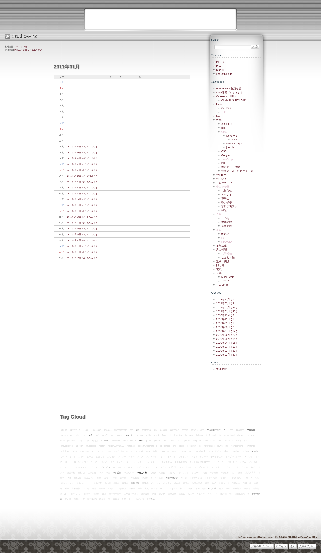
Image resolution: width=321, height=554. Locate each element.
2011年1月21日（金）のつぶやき (82, 199)
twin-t (148, 451)
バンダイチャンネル (237, 462)
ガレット (249, 456)
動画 (240, 472)
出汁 (234, 472)
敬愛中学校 (197, 483)
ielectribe (116, 441)
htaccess (105, 441)
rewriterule (250, 446)
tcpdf (116, 451)
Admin (214, 362)
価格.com (196, 472)
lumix (212, 441)
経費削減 (237, 488)
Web (219, 119)
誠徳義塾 (145, 494)
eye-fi (156, 435)
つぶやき (221, 178)
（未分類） (222, 285)
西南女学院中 (115, 494)
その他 (225, 218)
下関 (101, 472)
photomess (165, 446)
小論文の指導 (211, 478)
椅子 (67, 488)
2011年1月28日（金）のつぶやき (82, 240)
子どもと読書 (156, 478)
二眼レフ (172, 472)
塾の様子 (226, 202)
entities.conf (116, 435)
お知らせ (226, 190)
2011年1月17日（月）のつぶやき (82, 176)
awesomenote (120, 430)
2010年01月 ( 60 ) (226, 354)
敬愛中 (186, 483)
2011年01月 (21, 46)
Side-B (26, 50)
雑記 (224, 210)
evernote (129, 435)
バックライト (219, 462)
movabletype (67, 446)
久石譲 (153, 472)
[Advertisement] (160, 19)
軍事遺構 (172, 494)
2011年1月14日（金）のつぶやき (82, 158)
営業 (115, 478)
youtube (255, 451)
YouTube (221, 175)
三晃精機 (71, 472)
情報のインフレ (83, 483)
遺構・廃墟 (222, 261)
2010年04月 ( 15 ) (226, 342)
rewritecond (222, 446)
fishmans (189, 435)
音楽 (219, 273)
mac (220, 441)
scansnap (84, 451)
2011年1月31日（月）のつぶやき (82, 258)
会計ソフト (184, 472)
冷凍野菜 (214, 472)
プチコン (93, 467)
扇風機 (116, 483)
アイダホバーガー (126, 456)
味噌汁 (107, 478)
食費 (124, 499)
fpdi (214, 435)
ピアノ (225, 281)
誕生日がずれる (131, 494)
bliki (137, 430)
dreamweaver (67, 435)
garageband (229, 435)
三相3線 (81, 472)
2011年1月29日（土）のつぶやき (82, 246)
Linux (219, 104)
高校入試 (140, 499)
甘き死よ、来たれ (177, 488)
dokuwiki (251, 430)
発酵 (190, 488)
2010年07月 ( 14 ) (226, 331)
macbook (229, 441)
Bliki (223, 127)
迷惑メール (213, 494)
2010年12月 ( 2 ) (226, 315)
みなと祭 (111, 456)
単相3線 (77, 478)
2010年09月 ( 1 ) (226, 323)
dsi (77, 435)
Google (225, 155)
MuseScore (228, 277)
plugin (234, 139)
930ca (85, 430)
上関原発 (92, 472)
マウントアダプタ (168, 467)
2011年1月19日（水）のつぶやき (82, 187)
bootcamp (146, 430)
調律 (154, 494)
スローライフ (224, 182)
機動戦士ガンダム (107, 488)
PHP (224, 163)
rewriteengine (237, 446)
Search (215, 39)
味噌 (99, 478)
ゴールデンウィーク (83, 462)
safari (74, 451)
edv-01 (105, 435)
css (231, 430)
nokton (102, 446)
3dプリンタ (75, 430)
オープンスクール (234, 456)
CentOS (226, 108)
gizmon (240, 435)
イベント (226, 194)
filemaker (178, 435)
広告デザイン (67, 483)
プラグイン (105, 467)
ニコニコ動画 (181, 462)
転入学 (191, 494)
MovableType (234, 143)
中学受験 (226, 222)
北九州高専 (250, 472)
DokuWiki (231, 135)
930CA (225, 233)
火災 (147, 488)
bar (131, 430)
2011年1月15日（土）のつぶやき (82, 164)
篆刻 (228, 488)
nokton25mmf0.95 (116, 446)
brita (155, 430)
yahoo (246, 451)
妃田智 (145, 478)
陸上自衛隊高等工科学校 (94, 499)
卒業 (69, 478)
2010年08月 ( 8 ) (226, 327)
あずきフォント (68, 456)
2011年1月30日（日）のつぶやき (82, 252)
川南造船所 (236, 478)
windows (236, 451)
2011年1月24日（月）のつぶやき (82, 217)
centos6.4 (174, 430)
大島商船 (135, 478)
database (240, 430)
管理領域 (221, 369)
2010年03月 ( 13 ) (226, 346)
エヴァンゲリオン (199, 456)
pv (200, 446)
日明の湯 (247, 483)
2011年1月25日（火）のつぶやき (82, 223)
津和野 (132, 488)
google (81, 441)
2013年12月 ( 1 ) (226, 299)
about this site (224, 73)
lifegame (197, 441)
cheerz (185, 430)
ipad (141, 441)
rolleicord (65, 451)
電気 (219, 269)
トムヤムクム (165, 462)
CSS (224, 151)
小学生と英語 (196, 478)
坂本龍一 (124, 478)
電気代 (116, 499)
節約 (221, 488)
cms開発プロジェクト (217, 430)
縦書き (247, 488)
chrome (194, 430)
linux (205, 441)
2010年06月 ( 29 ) (226, 334)
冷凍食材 (225, 472)
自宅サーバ (76, 494)
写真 (205, 472)
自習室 (87, 494)
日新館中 (236, 483)
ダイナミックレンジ (119, 462)
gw (88, 441)
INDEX (17, 50)
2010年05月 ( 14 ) (226, 338)
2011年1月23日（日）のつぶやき (82, 211)
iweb (173, 441)
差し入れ (255, 478)
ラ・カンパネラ (249, 467)
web (191, 451)
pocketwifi (191, 446)
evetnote (140, 435)
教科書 (177, 483)
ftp (220, 435)
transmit (139, 451)
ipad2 (148, 441)
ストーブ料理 (101, 462)
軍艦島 (182, 494)
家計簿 (184, 478)
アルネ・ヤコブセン (155, 456)
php (174, 446)
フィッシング (80, 467)
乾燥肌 (162, 472)
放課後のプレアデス (151, 483)
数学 (207, 483)
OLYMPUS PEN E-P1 (234, 100)
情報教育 (97, 483)
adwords (108, 430)
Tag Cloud (72, 417)
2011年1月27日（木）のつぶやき (82, 234)
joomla (230, 147)
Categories (217, 81)
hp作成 (95, 441)
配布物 (223, 494)
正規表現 (221, 245)
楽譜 (94, 488)
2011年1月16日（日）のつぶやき (82, 170)
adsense (97, 430)
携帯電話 (135, 483)
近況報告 (201, 494)
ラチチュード (233, 467)
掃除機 (125, 483)
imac (125, 441)
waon (184, 451)
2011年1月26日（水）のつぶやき (82, 228)
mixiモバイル (242, 441)
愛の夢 (107, 483)
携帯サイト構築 (230, 167)
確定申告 (212, 488)
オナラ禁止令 (216, 456)
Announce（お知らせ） (230, 88)
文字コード (224, 483)
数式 (214, 483)
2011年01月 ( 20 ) (226, 311)
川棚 (246, 478)
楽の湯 (86, 488)
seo (93, 451)
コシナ (68, 462)
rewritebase (209, 446)
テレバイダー (150, 462)
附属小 (77, 499)
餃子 (131, 499)
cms (202, 430)
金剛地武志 (239, 494)
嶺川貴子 (224, 478)
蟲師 (104, 494)
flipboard (199, 435)
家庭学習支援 (229, 206)
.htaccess (226, 123)
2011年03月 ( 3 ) (226, 303)
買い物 (162, 494)
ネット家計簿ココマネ (200, 462)
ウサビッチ (183, 456)
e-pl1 (97, 435)
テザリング (136, 462)
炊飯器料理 (156, 488)
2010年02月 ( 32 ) (226, 350)
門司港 (220, 265)
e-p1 (90, 435)
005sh (64, 430)
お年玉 (90, 456)
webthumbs (201, 451)
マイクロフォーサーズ (147, 467)
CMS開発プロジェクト (229, 92)
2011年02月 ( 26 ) (226, 307)
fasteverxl (166, 435)
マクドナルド (185, 467)
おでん (81, 456)
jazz (179, 441)
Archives (216, 292)
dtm (83, 435)
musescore (91, 446)
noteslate (131, 446)
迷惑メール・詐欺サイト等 (237, 170)
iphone (157, 441)
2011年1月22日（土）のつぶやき (82, 205)
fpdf (208, 435)
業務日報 (76, 488)
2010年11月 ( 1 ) (226, 319)
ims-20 (133, 441)
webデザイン (215, 451)
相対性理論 (200, 488)
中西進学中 (129, 472)
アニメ (140, 456)
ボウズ (131, 467)
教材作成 (167, 483)
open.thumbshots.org (147, 446)
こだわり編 (228, 257)
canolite (163, 430)
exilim (149, 435)
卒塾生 (225, 198)
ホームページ (119, 467)
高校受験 (226, 226)
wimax (226, 451)
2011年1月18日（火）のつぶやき (82, 182)
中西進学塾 (142, 472)
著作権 (96, 494)
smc (109, 451)
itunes (165, 441)
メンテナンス (217, 467)
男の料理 (221, 249)
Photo (219, 66)
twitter (156, 451)
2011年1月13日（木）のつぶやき (82, 152)
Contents (216, 55)
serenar (101, 451)
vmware (175, 451)
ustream (165, 451)
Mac (218, 116)
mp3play (79, 446)
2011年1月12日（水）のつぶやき (82, 146)
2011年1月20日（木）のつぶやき (82, 193)
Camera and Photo (227, 96)
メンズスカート (201, 467)
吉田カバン (89, 478)
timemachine (127, 451)
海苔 (140, 488)
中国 (108, 472)
